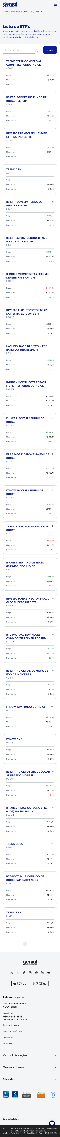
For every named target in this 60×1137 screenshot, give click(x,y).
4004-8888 (10, 1006)
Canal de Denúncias (12, 1031)
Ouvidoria (8, 1037)
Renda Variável (16, 12)
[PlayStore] (40, 984)
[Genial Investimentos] (10, 4)
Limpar (50, 50)
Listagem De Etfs (36, 12)
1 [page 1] (25, 944)
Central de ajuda (11, 1025)
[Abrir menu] (55, 4)
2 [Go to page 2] (30, 944)
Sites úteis (30, 1079)
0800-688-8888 (12, 1016)
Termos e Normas (30, 1067)
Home (5, 12)
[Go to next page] (40, 944)
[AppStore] (20, 984)
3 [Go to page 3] (35, 944)
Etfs (26, 12)
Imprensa (7, 1043)
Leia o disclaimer (11, 1119)
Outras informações (30, 1055)
